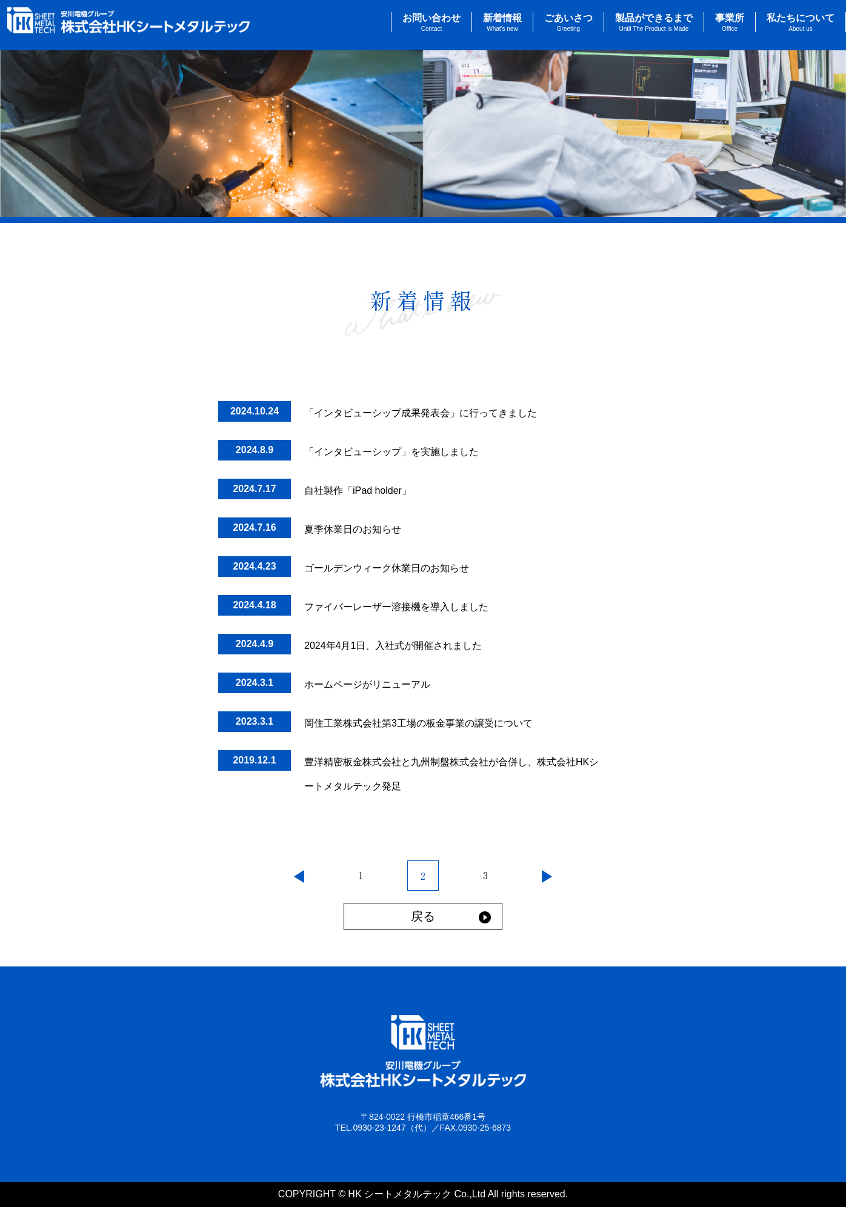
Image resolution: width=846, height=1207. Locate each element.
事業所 (729, 22)
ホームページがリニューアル (367, 684)
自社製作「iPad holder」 (357, 490)
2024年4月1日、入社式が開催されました (393, 645)
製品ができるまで (654, 22)
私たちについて (800, 22)
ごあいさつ (568, 22)
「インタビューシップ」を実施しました (391, 452)
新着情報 (502, 22)
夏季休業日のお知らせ (352, 529)
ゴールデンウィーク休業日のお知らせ (386, 568)
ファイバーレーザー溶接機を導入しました (396, 607)
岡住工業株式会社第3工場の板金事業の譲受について (418, 723)
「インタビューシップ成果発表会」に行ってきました (420, 413)
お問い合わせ (431, 22)
